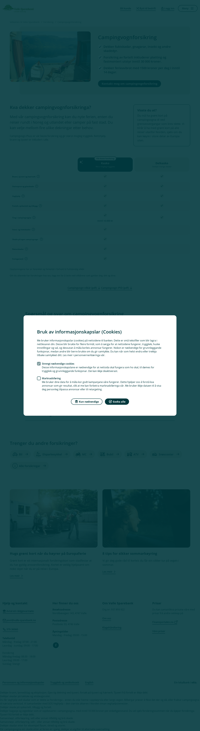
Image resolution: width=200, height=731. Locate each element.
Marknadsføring (51, 378)
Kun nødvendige (87, 401)
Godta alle (117, 401)
